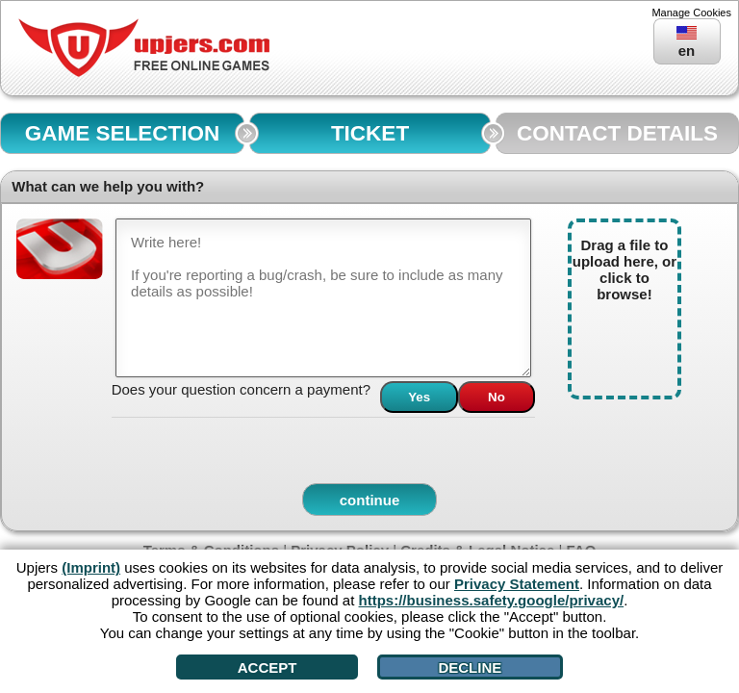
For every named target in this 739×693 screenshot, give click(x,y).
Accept (267, 667)
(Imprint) (91, 567)
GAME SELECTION (122, 133)
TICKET (370, 133)
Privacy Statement (516, 584)
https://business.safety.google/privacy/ (491, 600)
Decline (469, 667)
